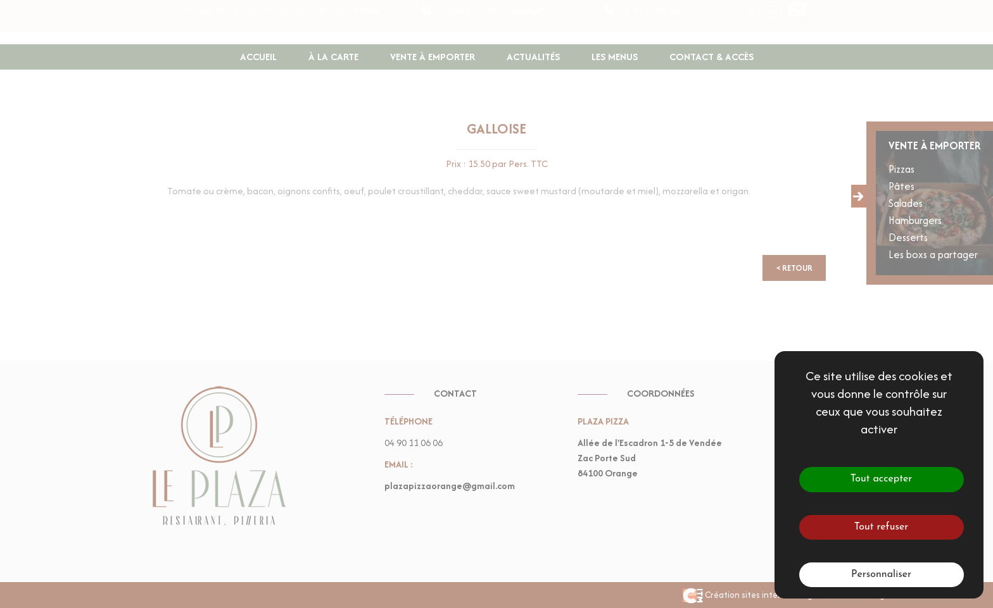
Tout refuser (881, 527)
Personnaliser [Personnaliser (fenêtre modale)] (881, 574)
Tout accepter (882, 479)
